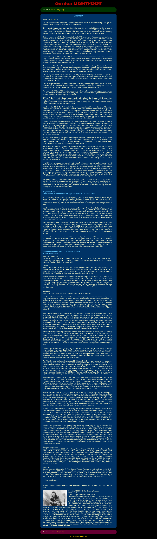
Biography (60, 10)
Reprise (54, 19)
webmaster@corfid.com (78, 536)
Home (53, 10)
